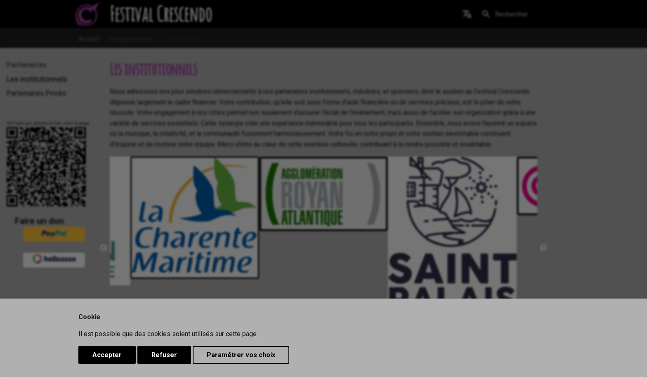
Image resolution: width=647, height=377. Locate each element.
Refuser (164, 355)
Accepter (107, 355)
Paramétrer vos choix (241, 355)
